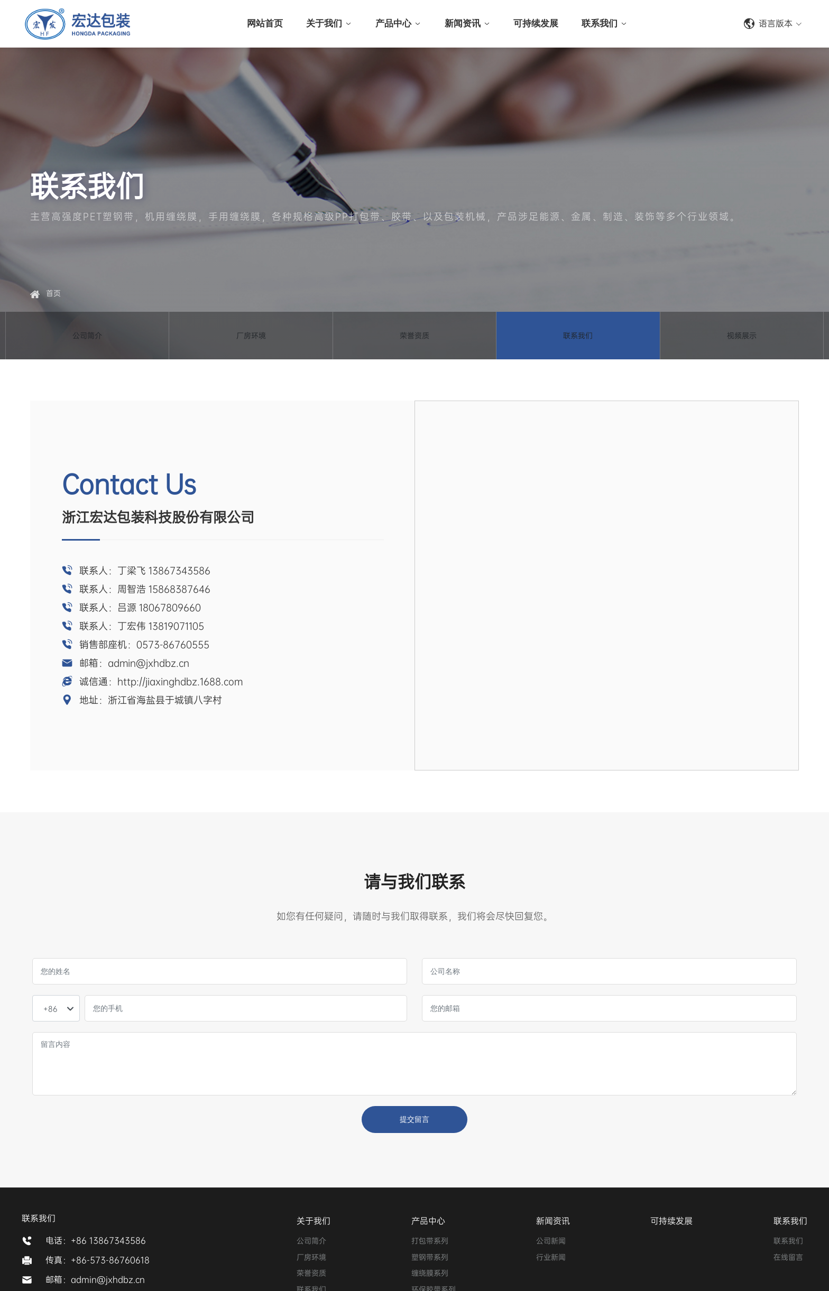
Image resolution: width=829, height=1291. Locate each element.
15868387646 (179, 589)
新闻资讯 (553, 1221)
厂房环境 (251, 339)
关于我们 (313, 1221)
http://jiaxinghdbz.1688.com (180, 681)
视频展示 (742, 339)
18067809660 (170, 607)
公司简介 (87, 339)
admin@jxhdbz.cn (148, 663)
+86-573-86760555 (690, 23)
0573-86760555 (172, 644)
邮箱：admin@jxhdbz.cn (95, 1279)
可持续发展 (671, 1221)
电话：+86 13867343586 (95, 1240)
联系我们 (578, 339)
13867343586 (179, 570)
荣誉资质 (414, 339)
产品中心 (428, 1221)
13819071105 (176, 626)
